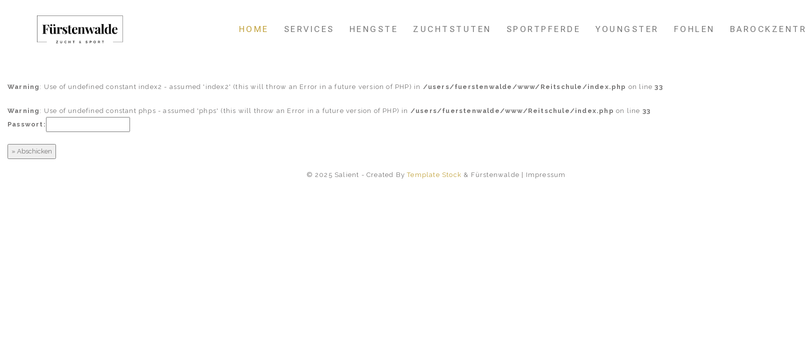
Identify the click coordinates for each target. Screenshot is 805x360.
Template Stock (434, 174)
